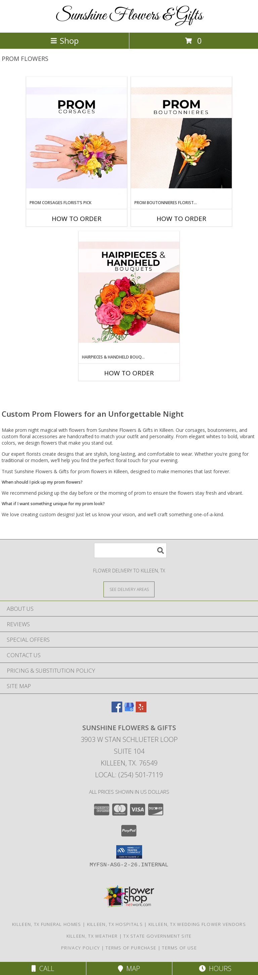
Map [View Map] (129, 968)
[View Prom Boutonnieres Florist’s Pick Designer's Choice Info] (181, 138)
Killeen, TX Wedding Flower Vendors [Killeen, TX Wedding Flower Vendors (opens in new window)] (197, 924)
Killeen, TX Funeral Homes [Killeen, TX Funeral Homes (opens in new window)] (46, 924)
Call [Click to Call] (43, 968)
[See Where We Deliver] (129, 589)
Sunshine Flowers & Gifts (129, 15)
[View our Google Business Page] (129, 710)
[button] (129, 852)
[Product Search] (130, 550)
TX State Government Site (157, 936)
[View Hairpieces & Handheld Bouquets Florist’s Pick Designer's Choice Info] (129, 292)
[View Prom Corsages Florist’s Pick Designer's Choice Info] (76, 138)
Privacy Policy (80, 948)
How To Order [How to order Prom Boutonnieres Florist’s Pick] (181, 218)
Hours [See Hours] (215, 968)
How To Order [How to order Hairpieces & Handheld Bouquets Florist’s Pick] (129, 373)
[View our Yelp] (141, 710)
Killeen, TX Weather (92, 936)
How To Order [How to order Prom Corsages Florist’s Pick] (76, 218)
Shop (64, 40)
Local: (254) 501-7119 (129, 774)
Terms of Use (179, 948)
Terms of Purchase (130, 948)
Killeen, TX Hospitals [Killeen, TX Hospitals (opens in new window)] (115, 924)
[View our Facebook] (117, 710)
